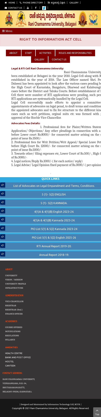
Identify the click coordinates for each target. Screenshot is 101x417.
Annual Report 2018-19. (54, 254)
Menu (7, 31)
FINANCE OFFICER (14, 313)
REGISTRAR (10, 305)
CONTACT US (59, 59)
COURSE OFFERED (13, 327)
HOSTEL (9, 361)
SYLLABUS (10, 339)
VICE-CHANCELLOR (14, 301)
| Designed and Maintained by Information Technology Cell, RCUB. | (50, 404)
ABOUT (13, 53)
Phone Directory (31, 2)
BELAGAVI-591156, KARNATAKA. (17, 391)
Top (97, 411)
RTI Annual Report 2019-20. (54, 246)
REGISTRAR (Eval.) (14, 309)
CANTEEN (10, 365)
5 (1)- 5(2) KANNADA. (54, 203)
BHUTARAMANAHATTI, (14, 387)
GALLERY (39, 59)
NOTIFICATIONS (12, 331)
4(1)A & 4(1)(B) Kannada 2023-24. (54, 220)
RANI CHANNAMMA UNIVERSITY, (19, 379)
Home (9, 2)
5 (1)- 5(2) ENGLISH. (54, 194)
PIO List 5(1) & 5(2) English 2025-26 (54, 237)
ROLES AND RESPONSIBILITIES (75, 53)
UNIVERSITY (11, 275)
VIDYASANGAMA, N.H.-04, (15, 383)
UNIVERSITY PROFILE (15, 283)
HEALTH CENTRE (13, 353)
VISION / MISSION (14, 279)
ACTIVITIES (45, 53)
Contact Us (13, 8)
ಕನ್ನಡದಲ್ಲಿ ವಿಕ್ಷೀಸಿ (56, 2)
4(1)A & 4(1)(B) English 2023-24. (54, 211)
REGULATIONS (12, 335)
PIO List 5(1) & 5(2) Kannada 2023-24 (54, 228)
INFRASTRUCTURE (14, 288)
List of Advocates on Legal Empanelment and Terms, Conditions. (54, 185)
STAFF (28, 53)
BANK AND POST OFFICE (18, 357)
